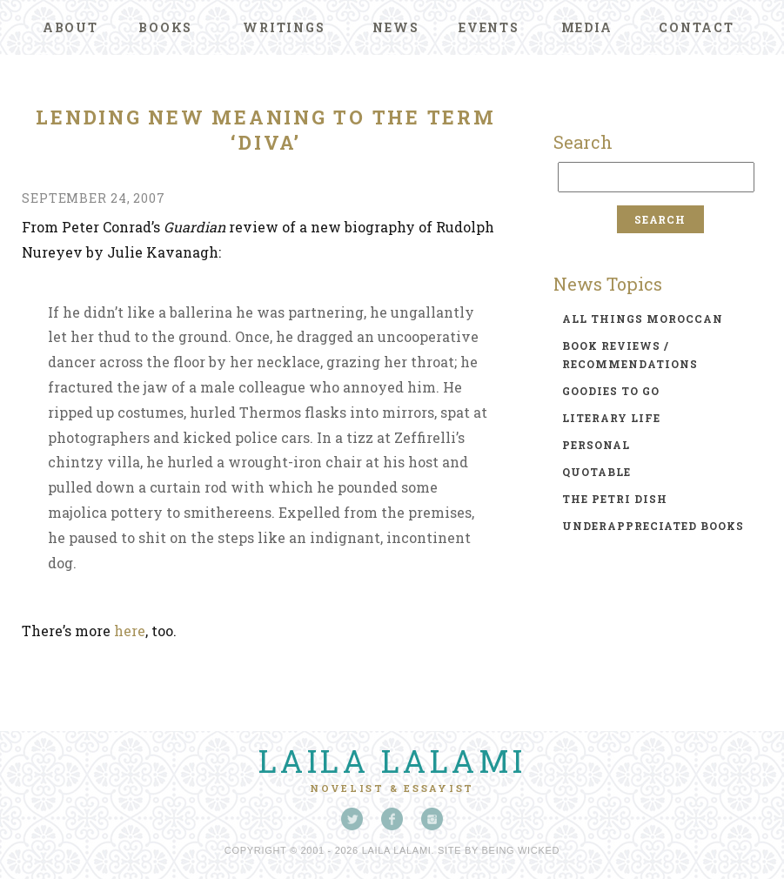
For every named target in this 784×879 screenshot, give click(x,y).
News (395, 27)
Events (489, 27)
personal (596, 445)
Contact (696, 27)
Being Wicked (521, 850)
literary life (611, 418)
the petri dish (614, 499)
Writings (284, 27)
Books (165, 27)
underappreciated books (653, 526)
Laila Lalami (392, 761)
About (70, 27)
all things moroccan (642, 318)
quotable (596, 472)
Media (587, 27)
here (129, 630)
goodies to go (611, 391)
